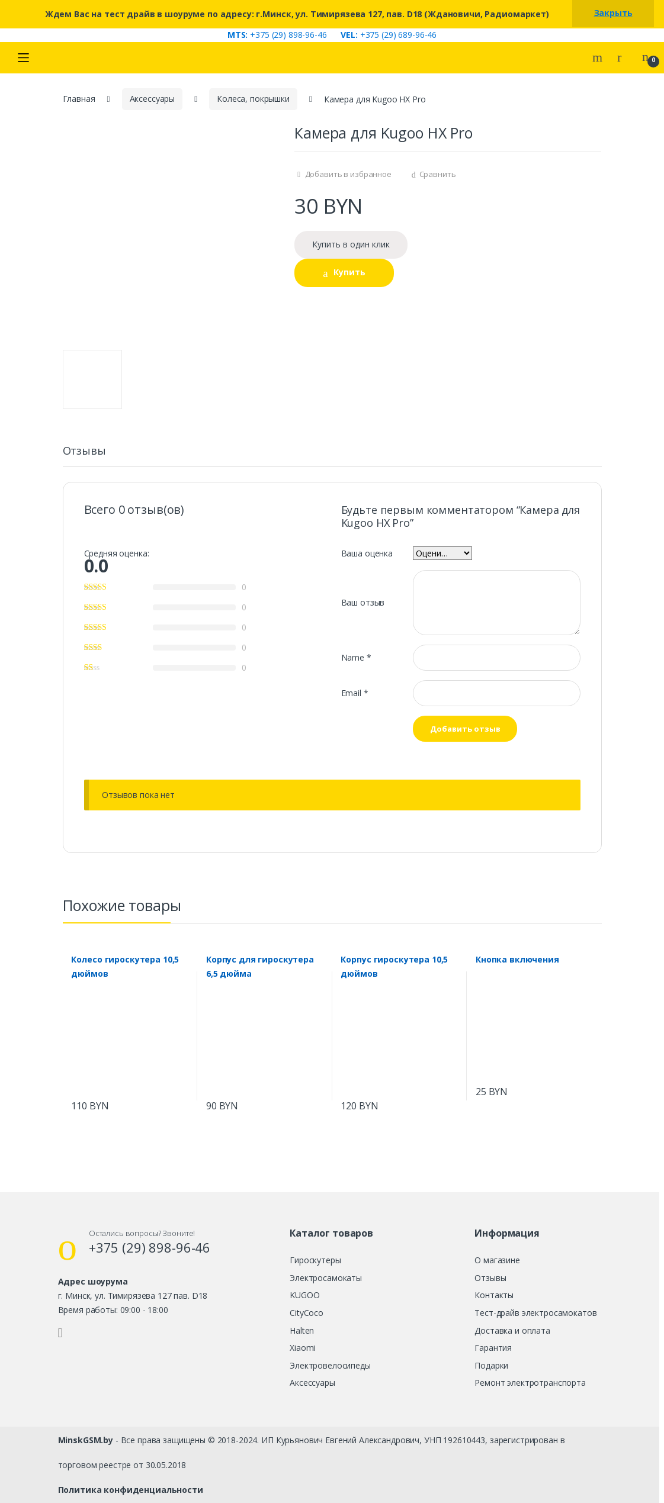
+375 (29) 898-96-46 (277, 34)
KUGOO (304, 1295)
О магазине (497, 1260)
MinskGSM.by (85, 1440)
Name (356, 657)
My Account (623, 57)
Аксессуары (152, 98)
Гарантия (493, 1347)
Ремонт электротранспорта (530, 1382)
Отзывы (84, 451)
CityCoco (306, 1312)
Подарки (491, 1365)
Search (598, 57)
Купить (349, 272)
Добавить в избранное (347, 174)
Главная (79, 98)
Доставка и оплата (512, 1330)
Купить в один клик (351, 244)
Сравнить (437, 174)
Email (354, 693)
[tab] (84, 455)
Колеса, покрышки (253, 98)
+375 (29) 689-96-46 (389, 34)
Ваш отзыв (363, 602)
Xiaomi (302, 1347)
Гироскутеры (315, 1260)
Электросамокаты (326, 1277)
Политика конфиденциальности (130, 1489)
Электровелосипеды (330, 1365)
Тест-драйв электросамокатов (535, 1312)
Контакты (494, 1295)
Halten (302, 1330)
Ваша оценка (367, 553)
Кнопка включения (517, 959)
